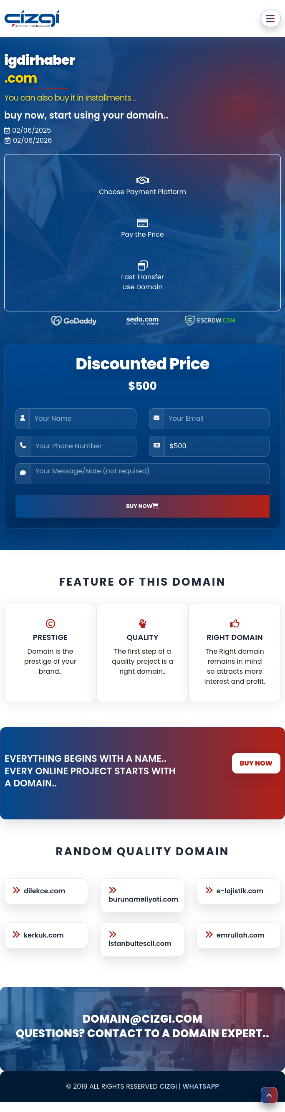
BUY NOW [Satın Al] (142, 506)
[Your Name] (82, 418)
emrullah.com (241, 935)
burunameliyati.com (143, 899)
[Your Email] (217, 418)
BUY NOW (256, 763)
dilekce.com (44, 891)
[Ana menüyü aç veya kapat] (271, 18)
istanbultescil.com (140, 943)
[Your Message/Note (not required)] (150, 473)
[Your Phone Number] (83, 446)
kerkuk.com (44, 935)
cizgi (168, 1086)
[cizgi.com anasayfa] (31, 18)
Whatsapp (200, 1086)
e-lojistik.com (240, 891)
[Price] (217, 446)
